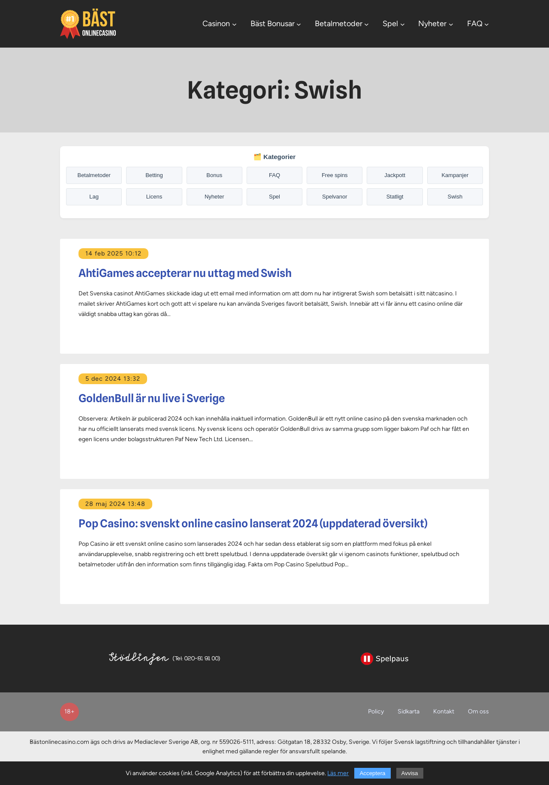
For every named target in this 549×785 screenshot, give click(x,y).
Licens (154, 196)
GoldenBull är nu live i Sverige (151, 398)
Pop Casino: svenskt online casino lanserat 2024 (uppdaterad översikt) (253, 523)
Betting (154, 175)
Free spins (335, 175)
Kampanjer (454, 175)
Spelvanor (334, 196)
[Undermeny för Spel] (402, 23)
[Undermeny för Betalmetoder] (366, 23)
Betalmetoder (93, 175)
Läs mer (338, 773)
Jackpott (394, 175)
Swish (455, 196)
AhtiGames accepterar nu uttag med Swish (185, 273)
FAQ (274, 175)
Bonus (214, 175)
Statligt (395, 196)
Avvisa (409, 773)
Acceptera (372, 773)
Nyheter (214, 196)
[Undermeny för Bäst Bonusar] (298, 23)
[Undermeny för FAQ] (486, 23)
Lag (94, 196)
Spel (274, 196)
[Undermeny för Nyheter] (451, 23)
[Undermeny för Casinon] (234, 23)
